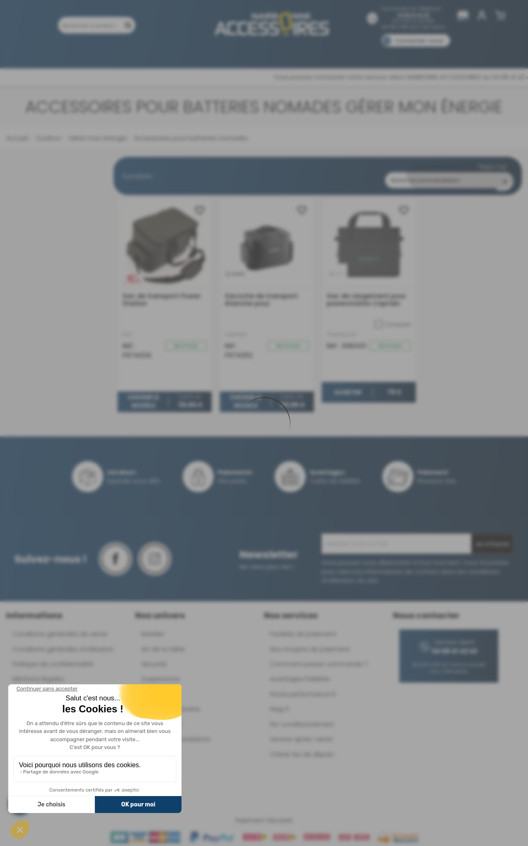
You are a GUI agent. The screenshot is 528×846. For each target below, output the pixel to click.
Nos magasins (234, 52)
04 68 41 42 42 (413, 15)
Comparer (393, 317)
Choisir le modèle (143, 395)
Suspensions (160, 672)
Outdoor (47, 138)
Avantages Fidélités (300, 672)
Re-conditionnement (302, 717)
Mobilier (153, 627)
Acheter (347, 385)
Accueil (17, 138)
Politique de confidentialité (52, 657)
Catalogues (379, 52)
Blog (416, 52)
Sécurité (154, 657)
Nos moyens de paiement (310, 642)
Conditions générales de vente (59, 627)
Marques (280, 52)
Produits (57, 52)
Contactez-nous (419, 41)
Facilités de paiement (303, 627)
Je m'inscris (492, 537)
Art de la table (163, 642)
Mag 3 (279, 702)
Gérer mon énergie (97, 138)
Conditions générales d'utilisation (63, 642)
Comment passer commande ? (319, 657)
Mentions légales (38, 672)
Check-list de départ (302, 747)
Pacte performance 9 (302, 687)
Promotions (99, 52)
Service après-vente (301, 732)
